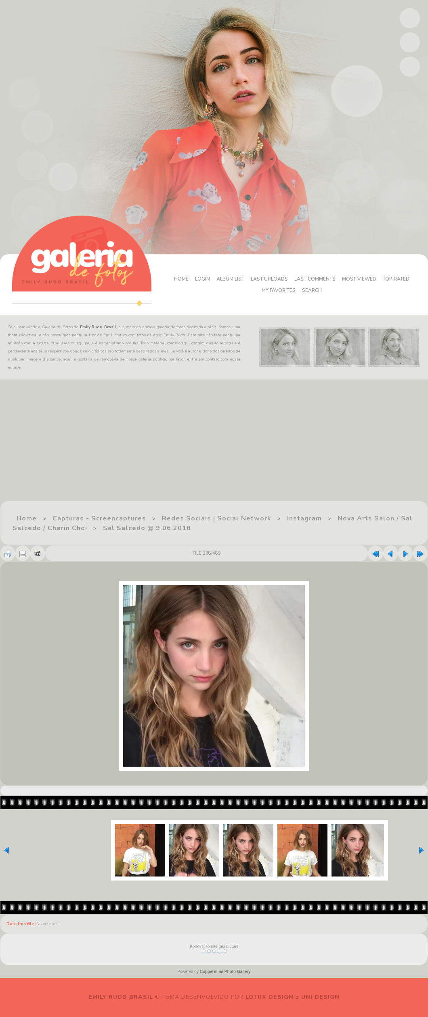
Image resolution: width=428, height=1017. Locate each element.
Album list (230, 279)
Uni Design (320, 997)
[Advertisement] (206, 444)
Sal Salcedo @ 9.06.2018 (147, 528)
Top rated (396, 279)
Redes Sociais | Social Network (216, 518)
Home (181, 279)
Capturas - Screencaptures (99, 518)
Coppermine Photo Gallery (225, 971)
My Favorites (279, 290)
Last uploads (269, 279)
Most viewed (359, 279)
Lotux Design (269, 997)
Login (202, 279)
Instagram (304, 518)
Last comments (315, 279)
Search (312, 290)
